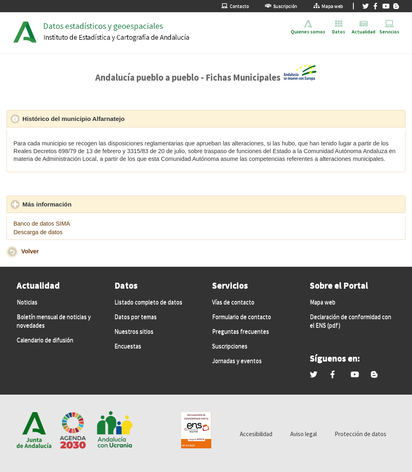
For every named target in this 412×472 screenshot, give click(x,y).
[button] (12, 251)
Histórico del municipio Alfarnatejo (111, 118)
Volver (30, 251)
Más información (84, 204)
